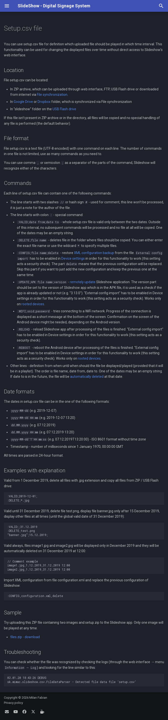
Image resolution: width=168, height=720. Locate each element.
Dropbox (44, 102)
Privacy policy (13, 703)
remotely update (82, 282)
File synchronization (52, 95)
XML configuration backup (94, 253)
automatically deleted (87, 376)
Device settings (73, 258)
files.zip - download (25, 637)
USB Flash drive (64, 109)
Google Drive (23, 102)
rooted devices (32, 304)
